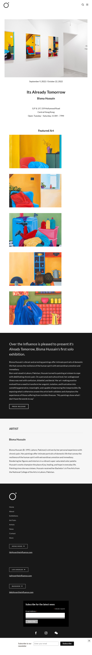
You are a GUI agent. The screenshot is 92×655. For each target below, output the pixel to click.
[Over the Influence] (12, 493)
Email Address (31, 611)
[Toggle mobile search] (83, 4)
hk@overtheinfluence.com (20, 552)
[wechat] (56, 633)
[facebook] (36, 633)
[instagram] (46, 633)
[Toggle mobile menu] (87, 4)
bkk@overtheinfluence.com (21, 592)
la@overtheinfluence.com (20, 575)
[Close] (89, 640)
